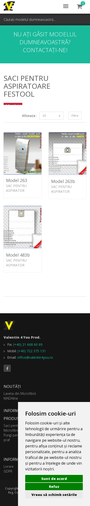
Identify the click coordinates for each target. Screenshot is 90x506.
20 (51, 115)
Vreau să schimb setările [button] (54, 494)
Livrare (9, 466)
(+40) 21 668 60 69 (27, 344)
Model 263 (16, 180)
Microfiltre (11, 430)
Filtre (75, 115)
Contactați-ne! (45, 50)
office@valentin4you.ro (35, 357)
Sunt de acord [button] (54, 478)
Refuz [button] (54, 486)
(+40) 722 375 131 (32, 351)
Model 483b (18, 255)
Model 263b (63, 181)
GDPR (8, 471)
